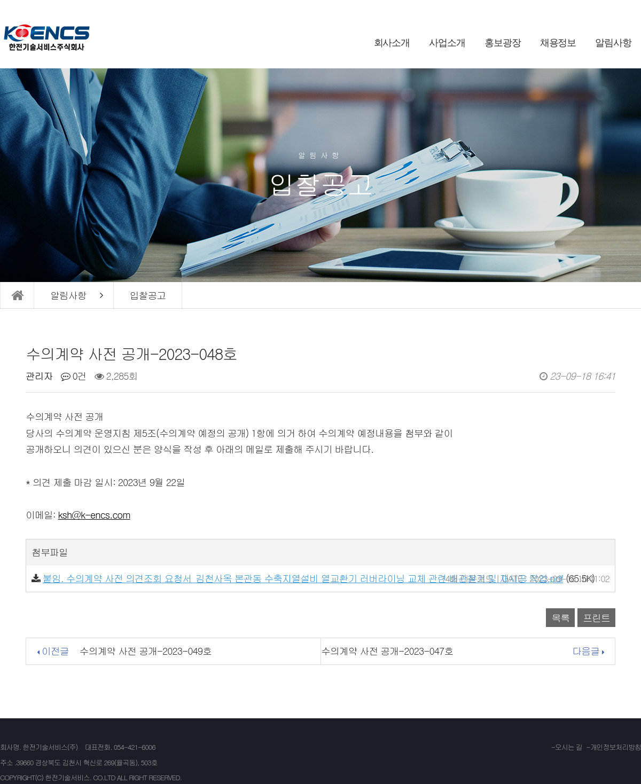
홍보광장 (502, 42)
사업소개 (447, 42)
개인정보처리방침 (615, 747)
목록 (560, 617)
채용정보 (558, 42)
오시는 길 (568, 747)
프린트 (596, 617)
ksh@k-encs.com (94, 514)
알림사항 (613, 42)
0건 (74, 375)
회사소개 (392, 42)
